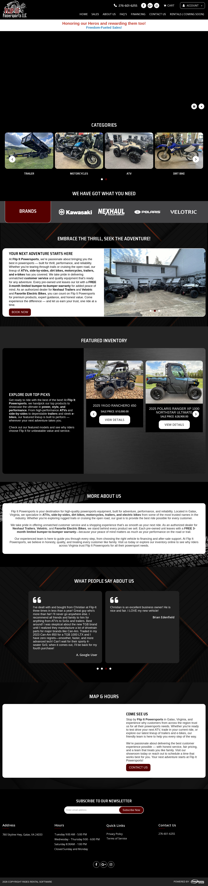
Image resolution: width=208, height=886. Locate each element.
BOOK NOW (20, 312)
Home (83, 14)
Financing (138, 14)
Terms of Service (116, 838)
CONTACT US (138, 767)
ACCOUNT (192, 6)
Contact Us (157, 14)
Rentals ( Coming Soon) (187, 14)
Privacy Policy (114, 834)
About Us (109, 14)
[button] (102, 180)
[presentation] (12, 159)
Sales (95, 14)
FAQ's (123, 14)
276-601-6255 (125, 5)
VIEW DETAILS (114, 420)
